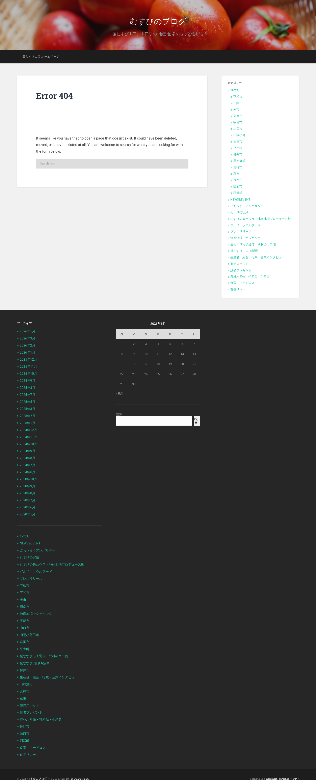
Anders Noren (277, 770)
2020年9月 (28, 484)
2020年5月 (28, 511)
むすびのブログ (158, 21)
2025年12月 (29, 360)
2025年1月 (28, 422)
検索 (119, 416)
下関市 (237, 104)
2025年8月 (28, 387)
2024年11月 (29, 435)
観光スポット (239, 265)
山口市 (237, 130)
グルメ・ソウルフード (245, 226)
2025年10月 (29, 373)
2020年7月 (28, 498)
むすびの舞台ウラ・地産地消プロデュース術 (260, 220)
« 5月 (119, 395)
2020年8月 (28, 491)
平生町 (237, 149)
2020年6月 (28, 505)
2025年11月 (29, 367)
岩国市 (237, 143)
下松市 (237, 97)
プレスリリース (241, 233)
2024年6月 (28, 470)
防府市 (237, 187)
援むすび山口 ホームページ (40, 57)
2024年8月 (28, 456)
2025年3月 (28, 408)
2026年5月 (28, 332)
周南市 (237, 117)
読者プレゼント (241, 271)
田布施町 (239, 162)
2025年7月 (28, 394)
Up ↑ (296, 770)
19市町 (235, 91)
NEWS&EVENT (240, 200)
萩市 (236, 175)
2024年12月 (29, 429)
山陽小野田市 (242, 136)
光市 (236, 110)
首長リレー (237, 290)
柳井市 (237, 155)
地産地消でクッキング (245, 239)
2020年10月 (29, 477)
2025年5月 (28, 401)
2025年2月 (28, 415)
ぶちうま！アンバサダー (247, 207)
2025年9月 (28, 381)
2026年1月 (28, 353)
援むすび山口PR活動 (244, 252)
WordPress (80, 770)
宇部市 (237, 123)
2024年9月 (28, 449)
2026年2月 (28, 346)
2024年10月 (29, 443)
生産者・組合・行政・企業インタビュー (257, 258)
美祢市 (237, 168)
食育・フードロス (242, 284)
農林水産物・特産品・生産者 (250, 277)
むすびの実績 (239, 213)
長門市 (237, 181)
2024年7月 (28, 463)
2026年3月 (28, 339)
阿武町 (237, 194)
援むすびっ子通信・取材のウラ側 (253, 245)
